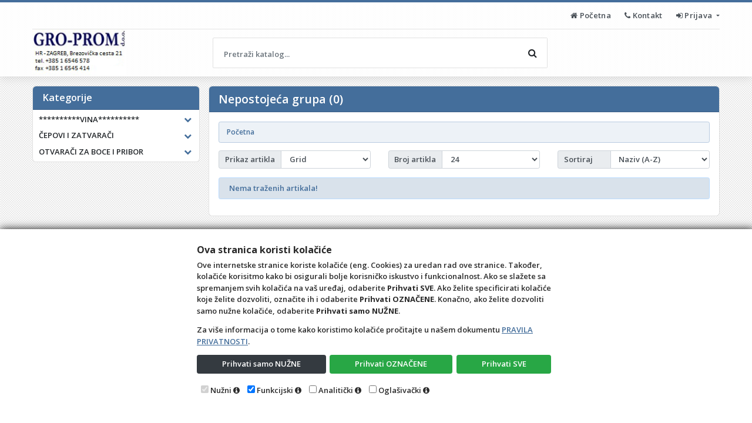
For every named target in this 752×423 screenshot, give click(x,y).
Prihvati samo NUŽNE (261, 363)
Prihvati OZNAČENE (391, 363)
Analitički (335, 390)
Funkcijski (275, 390)
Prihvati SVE (504, 363)
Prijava (695, 15)
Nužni (220, 390)
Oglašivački (399, 390)
